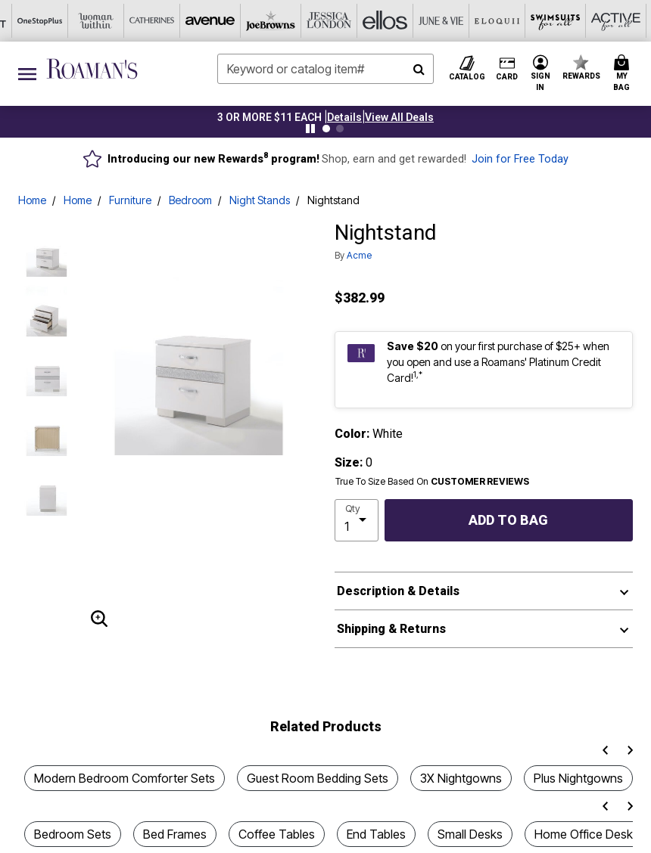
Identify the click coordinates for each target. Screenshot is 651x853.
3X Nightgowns (461, 778)
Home (32, 200)
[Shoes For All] (578, 21)
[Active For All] (466, 21)
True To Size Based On (432, 481)
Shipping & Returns (391, 629)
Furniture (130, 200)
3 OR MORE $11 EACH (269, 117)
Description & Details (398, 591)
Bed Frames (175, 834)
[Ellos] (241, 21)
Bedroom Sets (72, 834)
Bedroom (190, 200)
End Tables (376, 834)
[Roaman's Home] (92, 69)
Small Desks (470, 834)
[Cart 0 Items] (624, 74)
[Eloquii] (354, 21)
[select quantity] (356, 520)
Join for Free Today (520, 159)
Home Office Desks (586, 834)
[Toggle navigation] (27, 74)
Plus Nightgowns (578, 778)
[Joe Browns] (129, 21)
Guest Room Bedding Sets (317, 778)
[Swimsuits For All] (410, 21)
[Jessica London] (185, 21)
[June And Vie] (297, 21)
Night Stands (259, 200)
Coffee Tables (276, 834)
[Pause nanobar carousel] (310, 129)
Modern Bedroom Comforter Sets (124, 778)
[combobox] (326, 69)
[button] (344, 117)
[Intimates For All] (522, 21)
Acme (359, 255)
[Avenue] (73, 21)
